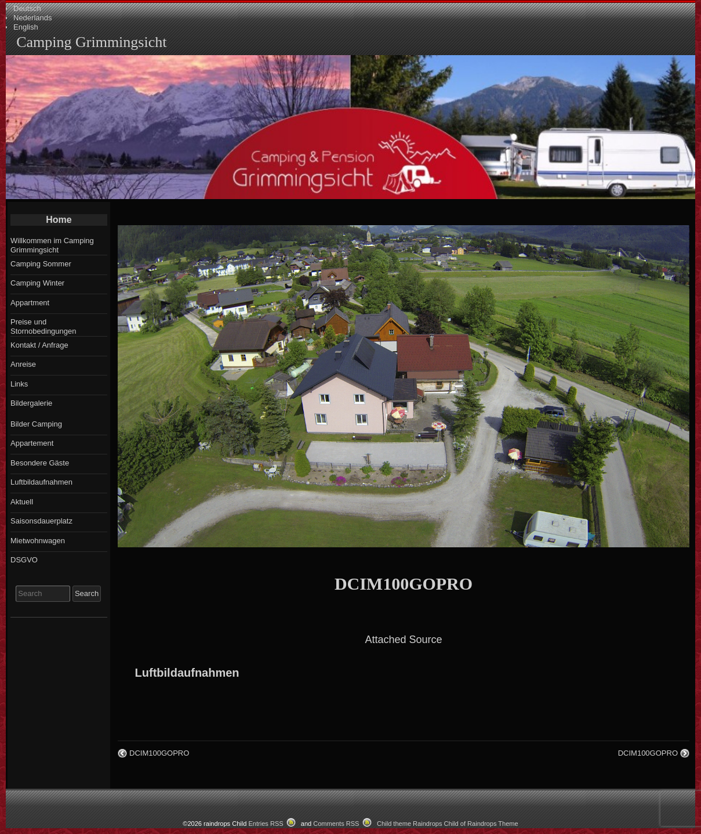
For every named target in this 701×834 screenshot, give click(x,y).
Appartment (29, 302)
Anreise (23, 364)
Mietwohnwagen (37, 540)
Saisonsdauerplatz (41, 521)
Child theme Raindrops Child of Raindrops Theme (447, 823)
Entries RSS (265, 823)
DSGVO (24, 559)
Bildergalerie (31, 403)
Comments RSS (336, 823)
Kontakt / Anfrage (39, 345)
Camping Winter (37, 283)
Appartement (31, 443)
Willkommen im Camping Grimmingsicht (52, 245)
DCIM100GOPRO (404, 583)
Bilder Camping (36, 424)
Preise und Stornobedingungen (43, 326)
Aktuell (21, 501)
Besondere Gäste (39, 462)
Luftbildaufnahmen (187, 672)
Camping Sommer (40, 263)
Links (19, 384)
